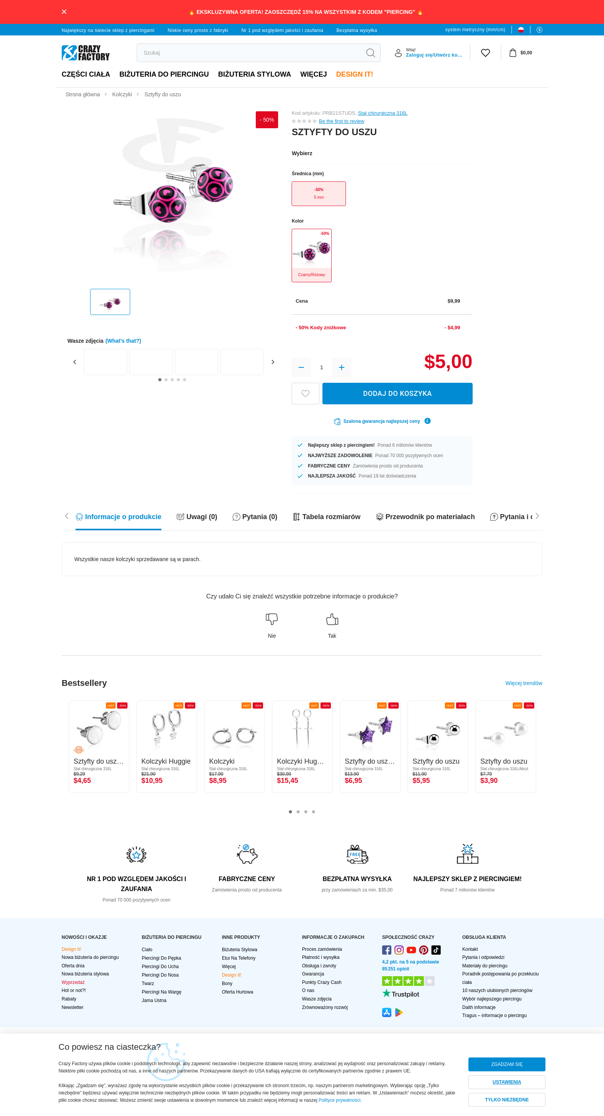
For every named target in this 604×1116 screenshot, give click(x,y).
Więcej (313, 74)
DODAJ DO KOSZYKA (397, 393)
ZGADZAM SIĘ (506, 1064)
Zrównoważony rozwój (325, 1007)
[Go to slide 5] (184, 379)
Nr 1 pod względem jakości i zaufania (283, 30)
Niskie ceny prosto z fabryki (198, 30)
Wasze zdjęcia (317, 999)
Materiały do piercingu (484, 966)
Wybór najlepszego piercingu (492, 999)
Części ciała (86, 74)
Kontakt (470, 949)
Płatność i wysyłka (320, 957)
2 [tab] (298, 812)
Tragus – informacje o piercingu (494, 1015)
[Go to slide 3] (172, 379)
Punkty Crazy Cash (322, 982)
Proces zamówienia (322, 949)
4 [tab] (313, 812)
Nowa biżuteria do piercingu (90, 957)
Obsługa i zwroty (319, 966)
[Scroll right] (67, 515)
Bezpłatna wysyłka (356, 30)
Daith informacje (479, 1007)
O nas (308, 990)
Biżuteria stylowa (254, 74)
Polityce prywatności (340, 1100)
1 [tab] (290, 812)
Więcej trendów (523, 683)
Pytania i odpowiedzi (483, 957)
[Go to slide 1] (159, 379)
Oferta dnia (73, 966)
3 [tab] (306, 812)
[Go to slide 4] (178, 379)
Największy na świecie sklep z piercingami (108, 30)
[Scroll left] (537, 515)
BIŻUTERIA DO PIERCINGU (164, 74)
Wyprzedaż (73, 982)
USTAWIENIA (507, 1082)
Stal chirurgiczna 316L (382, 113)
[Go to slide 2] (166, 379)
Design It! (354, 74)
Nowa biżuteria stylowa (85, 974)
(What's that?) (123, 341)
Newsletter (73, 1007)
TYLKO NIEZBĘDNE (506, 1100)
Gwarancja (313, 974)
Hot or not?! (74, 990)
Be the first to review (341, 121)
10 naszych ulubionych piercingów (497, 990)
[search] (249, 53)
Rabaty (69, 999)
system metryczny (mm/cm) (475, 29)
